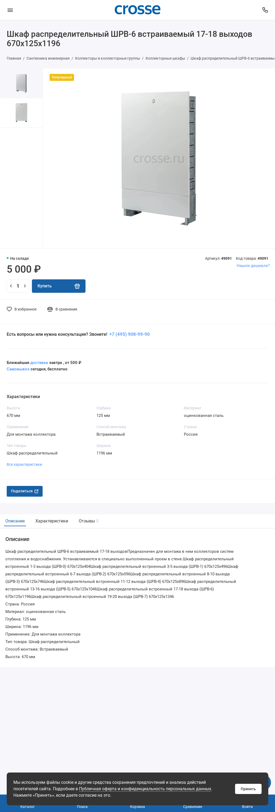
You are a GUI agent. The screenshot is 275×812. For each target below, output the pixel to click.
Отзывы (88, 521)
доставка (39, 362)
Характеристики (51, 521)
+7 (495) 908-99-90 (129, 334)
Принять (248, 789)
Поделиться (24, 491)
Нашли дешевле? (253, 265)
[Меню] (10, 10)
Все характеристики (24, 464)
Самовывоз (18, 369)
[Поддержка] (265, 10)
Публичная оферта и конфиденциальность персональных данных (145, 788)
